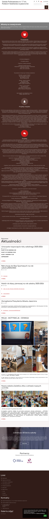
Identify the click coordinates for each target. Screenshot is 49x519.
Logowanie (45, 1)
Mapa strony (4, 489)
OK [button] (45, 515)
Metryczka (4, 487)
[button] (41, 1)
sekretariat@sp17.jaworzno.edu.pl (9, 502)
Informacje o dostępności (7, 482)
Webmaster (4, 478)
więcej (3, 261)
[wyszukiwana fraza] (41, 4)
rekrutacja (4, 276)
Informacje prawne (6, 483)
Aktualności (4, 495)
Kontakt (4, 493)
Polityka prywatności (6, 485)
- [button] (36, 1)
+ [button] (34, 1)
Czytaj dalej (24, 443)
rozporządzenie (5, 293)
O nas (3, 491)
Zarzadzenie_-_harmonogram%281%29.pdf (10, 310)
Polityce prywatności (40, 513)
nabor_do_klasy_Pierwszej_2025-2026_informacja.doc (12, 288)
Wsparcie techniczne (6, 480)
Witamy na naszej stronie (11, 24)
